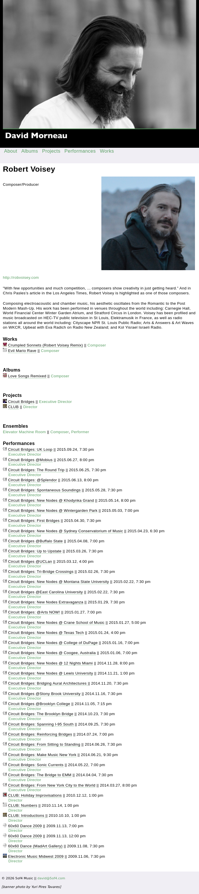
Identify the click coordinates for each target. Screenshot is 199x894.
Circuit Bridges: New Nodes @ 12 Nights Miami (50, 663)
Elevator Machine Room (24, 432)
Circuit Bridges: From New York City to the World (51, 785)
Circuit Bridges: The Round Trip (36, 470)
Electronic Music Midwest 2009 (36, 856)
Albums (29, 151)
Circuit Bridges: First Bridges (34, 520)
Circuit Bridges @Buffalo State (35, 541)
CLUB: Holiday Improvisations (35, 795)
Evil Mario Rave (22, 350)
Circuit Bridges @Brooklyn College (39, 704)
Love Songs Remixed (27, 376)
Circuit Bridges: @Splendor (32, 480)
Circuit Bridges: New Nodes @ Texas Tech (46, 632)
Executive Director (55, 401)
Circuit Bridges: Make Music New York (42, 755)
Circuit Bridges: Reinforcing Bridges (40, 734)
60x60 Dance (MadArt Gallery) (35, 846)
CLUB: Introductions (27, 815)
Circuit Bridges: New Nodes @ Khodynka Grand (51, 500)
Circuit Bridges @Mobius (30, 460)
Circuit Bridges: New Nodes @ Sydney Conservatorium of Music (65, 531)
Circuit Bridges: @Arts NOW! (34, 612)
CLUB (13, 407)
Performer (80, 432)
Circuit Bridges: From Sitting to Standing (44, 744)
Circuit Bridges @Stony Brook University (44, 694)
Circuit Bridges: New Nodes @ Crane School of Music (56, 622)
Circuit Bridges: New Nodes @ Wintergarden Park (52, 510)
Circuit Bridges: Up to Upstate (35, 551)
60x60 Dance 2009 (25, 826)
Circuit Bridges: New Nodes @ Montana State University (58, 581)
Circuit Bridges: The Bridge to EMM (39, 775)
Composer (97, 345)
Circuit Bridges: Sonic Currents (36, 765)
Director (30, 407)
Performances (80, 151)
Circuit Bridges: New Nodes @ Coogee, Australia (52, 653)
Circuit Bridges (21, 401)
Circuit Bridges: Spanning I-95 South (41, 724)
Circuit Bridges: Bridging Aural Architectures (48, 683)
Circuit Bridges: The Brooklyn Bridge (40, 714)
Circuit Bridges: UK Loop (30, 449)
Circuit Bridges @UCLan (30, 561)
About (10, 151)
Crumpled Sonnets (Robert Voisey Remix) (45, 345)
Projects (51, 151)
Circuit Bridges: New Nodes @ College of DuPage (53, 643)
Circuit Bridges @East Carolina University (45, 592)
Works (107, 151)
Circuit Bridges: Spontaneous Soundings (44, 490)
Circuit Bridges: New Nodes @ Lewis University (50, 673)
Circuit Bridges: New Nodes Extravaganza (45, 602)
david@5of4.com (51, 878)
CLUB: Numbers (22, 805)
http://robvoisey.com (21, 277)
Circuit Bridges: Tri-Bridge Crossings (40, 571)
